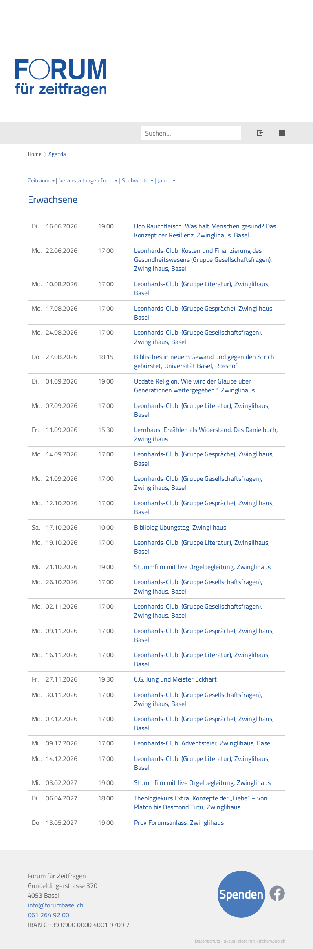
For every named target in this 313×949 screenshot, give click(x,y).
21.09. (61, 478)
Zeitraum (39, 180)
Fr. (35, 429)
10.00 (106, 527)
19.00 (106, 226)
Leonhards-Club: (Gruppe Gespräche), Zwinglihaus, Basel (204, 312)
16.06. (61, 226)
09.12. (61, 743)
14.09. (61, 454)
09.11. (61, 631)
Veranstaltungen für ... (85, 180)
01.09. (61, 381)
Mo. (37, 250)
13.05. (61, 822)
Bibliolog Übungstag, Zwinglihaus (180, 527)
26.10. (61, 582)
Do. (36, 357)
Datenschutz (207, 941)
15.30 (106, 429)
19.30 (106, 679)
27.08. (61, 357)
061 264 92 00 (48, 915)
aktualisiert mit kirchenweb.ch (254, 941)
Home (35, 154)
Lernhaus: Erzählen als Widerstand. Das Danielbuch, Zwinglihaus (206, 434)
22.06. (61, 250)
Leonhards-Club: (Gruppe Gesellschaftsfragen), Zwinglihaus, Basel (198, 336)
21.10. (61, 567)
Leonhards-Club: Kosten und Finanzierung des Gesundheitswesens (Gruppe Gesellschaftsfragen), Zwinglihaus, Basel (203, 259)
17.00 (106, 250)
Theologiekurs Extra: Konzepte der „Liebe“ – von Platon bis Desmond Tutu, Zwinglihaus (200, 802)
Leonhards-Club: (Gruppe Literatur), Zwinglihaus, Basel (202, 288)
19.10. (61, 542)
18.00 (106, 798)
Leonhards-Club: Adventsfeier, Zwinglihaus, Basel (203, 743)
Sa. (36, 527)
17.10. (61, 527)
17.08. (61, 308)
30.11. (61, 694)
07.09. (61, 405)
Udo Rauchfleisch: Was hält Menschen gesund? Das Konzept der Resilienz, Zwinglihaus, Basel (205, 230)
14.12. (61, 758)
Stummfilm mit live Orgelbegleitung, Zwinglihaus (202, 567)
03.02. (61, 782)
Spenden (241, 894)
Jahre (164, 180)
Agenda (57, 154)
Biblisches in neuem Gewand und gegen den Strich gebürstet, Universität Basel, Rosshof (204, 361)
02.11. (61, 606)
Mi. (36, 567)
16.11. (61, 655)
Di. (35, 226)
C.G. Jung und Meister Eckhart (175, 679)
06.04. (61, 798)
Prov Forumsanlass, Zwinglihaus (179, 822)
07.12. (61, 718)
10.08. (61, 284)
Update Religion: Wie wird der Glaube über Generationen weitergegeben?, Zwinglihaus (194, 385)
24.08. (61, 332)
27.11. (61, 679)
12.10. (61, 503)
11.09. (61, 429)
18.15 (106, 357)
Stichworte (135, 180)
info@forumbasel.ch (56, 905)
